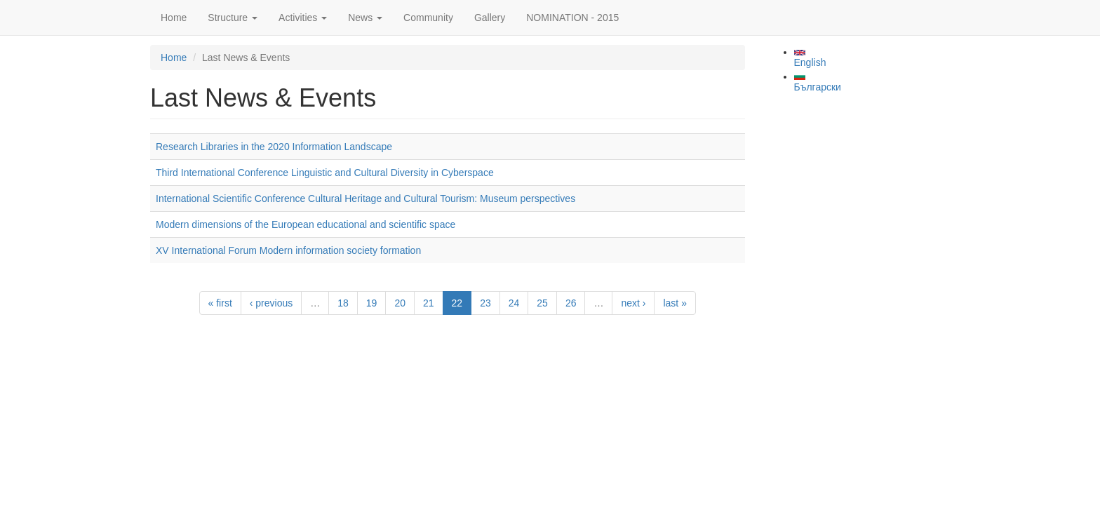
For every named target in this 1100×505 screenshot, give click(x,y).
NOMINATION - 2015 (572, 17)
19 (371, 303)
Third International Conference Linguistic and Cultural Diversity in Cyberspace (325, 172)
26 (571, 303)
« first (220, 303)
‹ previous (271, 303)
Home (174, 17)
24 (514, 303)
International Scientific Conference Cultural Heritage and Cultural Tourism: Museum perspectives (365, 198)
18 (343, 303)
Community (428, 17)
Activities (303, 17)
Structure (232, 17)
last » (674, 303)
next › (633, 303)
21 (428, 303)
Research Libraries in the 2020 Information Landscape (274, 146)
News (365, 17)
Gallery (489, 17)
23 (485, 303)
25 (542, 303)
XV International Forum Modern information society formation (288, 250)
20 (399, 303)
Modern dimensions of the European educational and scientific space (305, 224)
